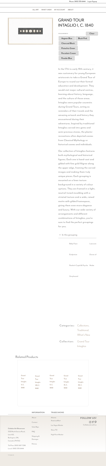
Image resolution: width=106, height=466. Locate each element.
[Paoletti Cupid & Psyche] (63, 265)
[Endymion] (63, 254)
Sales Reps (35, 427)
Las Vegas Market (57, 425)
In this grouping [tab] (68, 235)
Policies (34, 444)
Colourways (63, 33)
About (34, 418)
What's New (83, 334)
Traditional (83, 330)
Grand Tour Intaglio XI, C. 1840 (66, 382)
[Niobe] (83, 265)
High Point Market (57, 435)
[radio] (67, 38)
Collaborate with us (89, 425)
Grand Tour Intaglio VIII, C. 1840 (37, 382)
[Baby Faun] (63, 244)
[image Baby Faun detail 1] (64, 303)
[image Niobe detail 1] (92, 303)
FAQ (33, 432)
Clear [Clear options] (92, 33)
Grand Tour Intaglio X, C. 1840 (52, 382)
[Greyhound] (63, 276)
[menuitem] (35, 9)
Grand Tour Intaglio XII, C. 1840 (80, 382)
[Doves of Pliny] (83, 254)
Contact (34, 422)
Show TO (54, 430)
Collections (83, 325)
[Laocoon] (83, 244)
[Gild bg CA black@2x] (13, 422)
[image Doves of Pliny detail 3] (78, 303)
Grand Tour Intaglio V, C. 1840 (23, 382)
